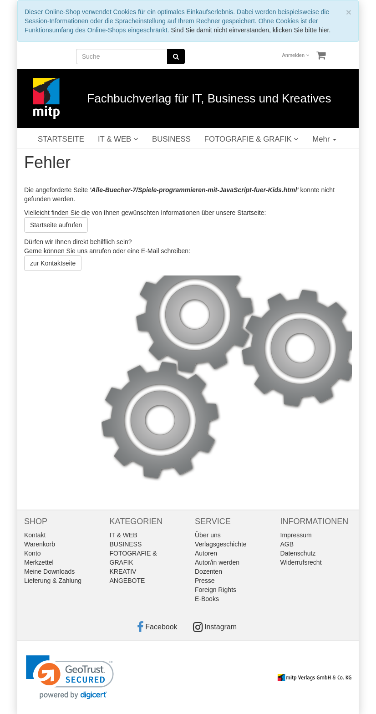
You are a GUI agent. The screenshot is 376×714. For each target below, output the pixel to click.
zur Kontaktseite (53, 263)
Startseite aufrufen (56, 225)
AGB (287, 544)
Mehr (324, 139)
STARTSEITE (61, 139)
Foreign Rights (215, 589)
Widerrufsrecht (301, 562)
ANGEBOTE (127, 580)
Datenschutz (298, 553)
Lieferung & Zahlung (52, 580)
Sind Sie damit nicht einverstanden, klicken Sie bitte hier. (250, 30)
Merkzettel (39, 562)
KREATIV (123, 571)
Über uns (208, 535)
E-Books (207, 598)
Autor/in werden (217, 562)
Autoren (206, 553)
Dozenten (208, 571)
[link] (70, 677)
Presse (205, 580)
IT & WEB (118, 139)
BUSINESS (171, 139)
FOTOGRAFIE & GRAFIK (251, 139)
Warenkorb (39, 544)
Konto (32, 553)
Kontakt (35, 535)
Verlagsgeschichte (221, 544)
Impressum (296, 535)
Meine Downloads (49, 571)
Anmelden (296, 55)
